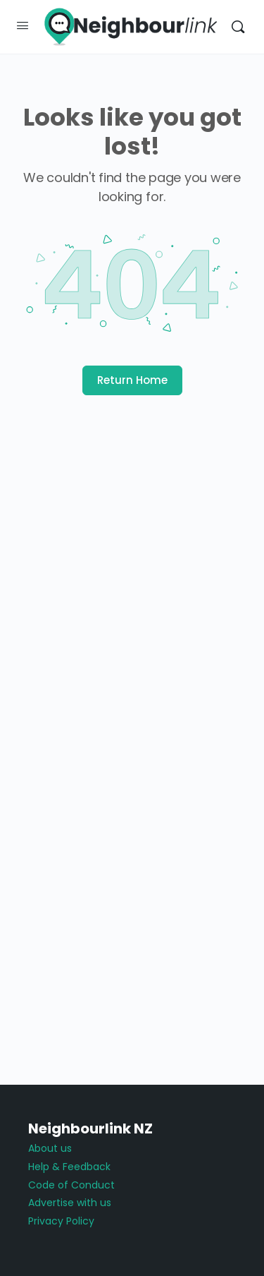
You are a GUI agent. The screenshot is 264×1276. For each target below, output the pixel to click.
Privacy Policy (61, 1221)
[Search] (238, 27)
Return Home (132, 380)
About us (50, 1148)
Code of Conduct (71, 1185)
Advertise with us (69, 1203)
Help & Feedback (69, 1167)
